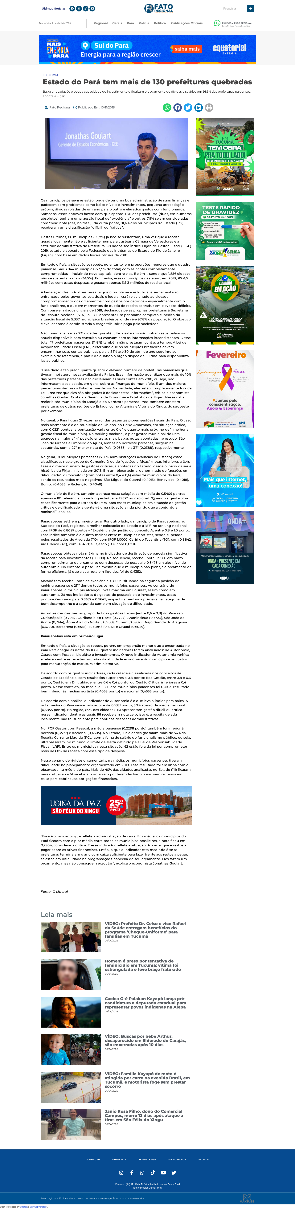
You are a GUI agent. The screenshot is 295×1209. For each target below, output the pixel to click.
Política (160, 23)
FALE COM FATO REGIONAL (237, 23)
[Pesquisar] (250, 8)
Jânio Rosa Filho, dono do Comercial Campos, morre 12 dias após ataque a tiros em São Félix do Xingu (144, 1115)
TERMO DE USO (147, 1159)
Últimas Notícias (54, 8)
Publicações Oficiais (186, 23)
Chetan (23, 1206)
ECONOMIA (50, 75)
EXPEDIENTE (119, 1159)
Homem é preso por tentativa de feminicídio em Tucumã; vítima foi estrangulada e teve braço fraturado (143, 965)
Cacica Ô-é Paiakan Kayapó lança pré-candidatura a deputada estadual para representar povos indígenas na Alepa (145, 1002)
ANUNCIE (203, 1159)
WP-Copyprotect (38, 1206)
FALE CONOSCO (177, 1159)
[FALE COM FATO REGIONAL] (217, 23)
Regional (101, 23)
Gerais (117, 23)
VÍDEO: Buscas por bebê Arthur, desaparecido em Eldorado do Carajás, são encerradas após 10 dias (145, 1040)
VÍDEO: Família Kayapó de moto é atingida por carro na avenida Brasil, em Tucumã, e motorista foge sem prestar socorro (147, 1080)
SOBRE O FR (93, 1159)
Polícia (144, 23)
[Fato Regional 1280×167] (147, 62)
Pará (130, 23)
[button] (167, 107)
